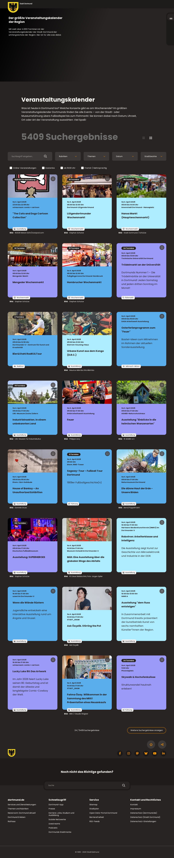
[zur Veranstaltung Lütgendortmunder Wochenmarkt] (87, 201)
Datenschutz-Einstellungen (143, 821)
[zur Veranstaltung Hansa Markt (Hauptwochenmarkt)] (141, 201)
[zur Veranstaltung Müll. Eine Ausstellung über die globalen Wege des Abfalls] (87, 545)
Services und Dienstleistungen (22, 804)
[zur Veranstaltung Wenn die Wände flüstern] (32, 614)
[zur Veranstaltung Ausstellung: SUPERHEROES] (32, 545)
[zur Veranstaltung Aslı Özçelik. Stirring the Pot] (87, 614)
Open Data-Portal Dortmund (103, 813)
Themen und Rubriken (18, 808)
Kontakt (134, 804)
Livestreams (54, 823)
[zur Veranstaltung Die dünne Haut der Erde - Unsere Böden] (141, 476)
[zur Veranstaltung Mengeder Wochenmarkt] (32, 270)
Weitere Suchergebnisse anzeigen (146, 730)
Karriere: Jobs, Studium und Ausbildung (61, 814)
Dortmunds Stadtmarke (60, 832)
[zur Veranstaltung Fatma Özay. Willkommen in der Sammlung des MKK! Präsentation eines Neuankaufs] (87, 682)
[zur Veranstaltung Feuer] (87, 408)
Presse (52, 808)
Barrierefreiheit (96, 817)
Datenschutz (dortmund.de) (143, 813)
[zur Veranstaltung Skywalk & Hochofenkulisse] (141, 682)
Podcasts (53, 827)
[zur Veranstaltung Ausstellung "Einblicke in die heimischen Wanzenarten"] (141, 408)
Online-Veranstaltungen (23, 168)
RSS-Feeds (94, 821)
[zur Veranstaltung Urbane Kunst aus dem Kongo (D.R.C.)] (87, 339)
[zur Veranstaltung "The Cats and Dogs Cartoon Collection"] (32, 201)
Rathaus (11, 821)
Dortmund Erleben (16, 817)
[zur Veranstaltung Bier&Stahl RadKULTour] (32, 339)
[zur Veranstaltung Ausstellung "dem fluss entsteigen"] (141, 614)
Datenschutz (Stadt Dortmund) (145, 817)
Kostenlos (48, 168)
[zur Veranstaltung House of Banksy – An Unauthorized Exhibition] (32, 476)
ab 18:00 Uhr (68, 168)
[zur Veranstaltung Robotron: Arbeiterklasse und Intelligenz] (141, 545)
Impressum (135, 808)
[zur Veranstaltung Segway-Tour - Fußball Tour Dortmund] (87, 476)
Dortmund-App (56, 804)
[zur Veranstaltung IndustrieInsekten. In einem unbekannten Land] (32, 408)
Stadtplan (94, 808)
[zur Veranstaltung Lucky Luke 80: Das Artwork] (32, 682)
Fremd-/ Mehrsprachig (94, 168)
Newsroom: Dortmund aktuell (22, 813)
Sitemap (93, 804)
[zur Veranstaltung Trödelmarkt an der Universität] (141, 270)
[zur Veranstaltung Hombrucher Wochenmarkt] (87, 270)
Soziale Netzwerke (57, 819)
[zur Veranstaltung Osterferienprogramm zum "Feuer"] (141, 339)
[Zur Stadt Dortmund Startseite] (20, 7)
